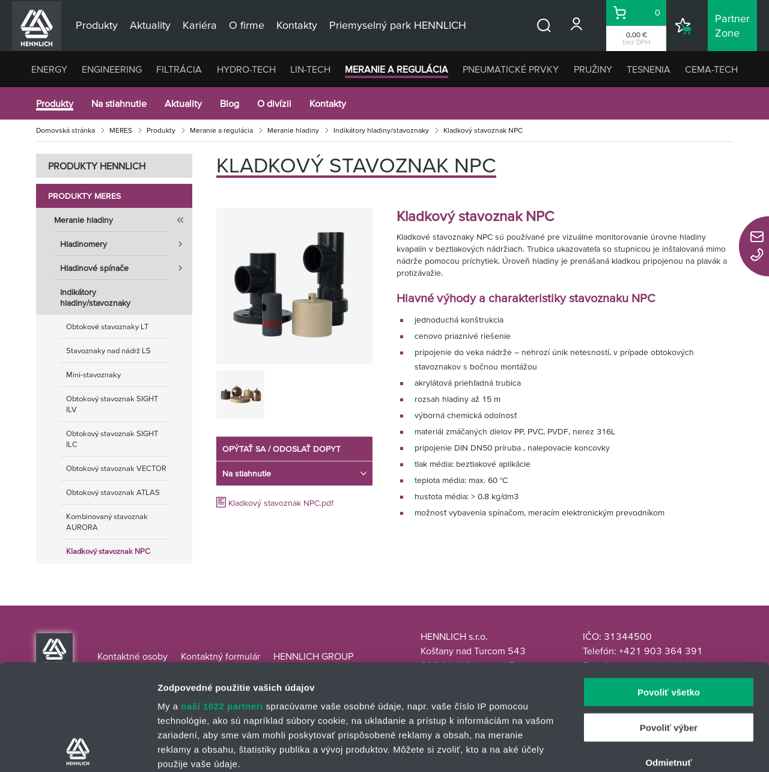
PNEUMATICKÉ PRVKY (511, 69)
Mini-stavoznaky (93, 374)
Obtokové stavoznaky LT (107, 326)
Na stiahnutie (119, 103)
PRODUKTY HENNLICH (96, 165)
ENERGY (49, 69)
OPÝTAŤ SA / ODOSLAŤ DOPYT (281, 449)
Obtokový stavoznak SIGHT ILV (112, 404)
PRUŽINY (593, 69)
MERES (120, 130)
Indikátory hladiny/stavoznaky (381, 130)
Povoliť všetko (668, 587)
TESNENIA (648, 69)
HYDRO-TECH (246, 69)
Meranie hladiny (293, 130)
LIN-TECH (310, 69)
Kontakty (327, 103)
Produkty (54, 103)
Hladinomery (126, 244)
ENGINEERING (112, 69)
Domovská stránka (65, 130)
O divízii (274, 103)
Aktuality (183, 103)
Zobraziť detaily (628, 748)
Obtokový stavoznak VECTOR (116, 468)
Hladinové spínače (126, 268)
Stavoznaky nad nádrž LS (108, 350)
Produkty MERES (84, 196)
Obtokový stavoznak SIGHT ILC (112, 439)
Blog (229, 103)
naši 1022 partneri (222, 600)
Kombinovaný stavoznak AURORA (107, 522)
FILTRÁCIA (179, 69)
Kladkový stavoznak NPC (108, 551)
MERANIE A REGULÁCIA (396, 69)
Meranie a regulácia (221, 130)
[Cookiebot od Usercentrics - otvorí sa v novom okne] (77, 749)
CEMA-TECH (711, 69)
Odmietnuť (668, 657)
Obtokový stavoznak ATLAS (113, 492)
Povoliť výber (669, 621)
